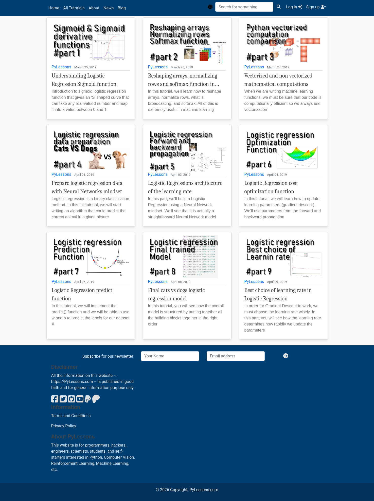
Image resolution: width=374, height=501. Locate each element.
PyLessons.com (203, 489)
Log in (294, 7)
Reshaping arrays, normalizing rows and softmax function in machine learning (182, 80)
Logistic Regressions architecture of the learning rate (185, 187)
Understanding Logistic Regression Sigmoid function (84, 79)
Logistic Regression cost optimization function (271, 187)
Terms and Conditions (71, 415)
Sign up (316, 7)
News (108, 8)
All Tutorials (74, 8)
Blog (122, 8)
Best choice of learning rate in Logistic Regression (278, 294)
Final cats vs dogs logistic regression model (176, 294)
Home (53, 8)
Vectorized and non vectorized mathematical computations (278, 79)
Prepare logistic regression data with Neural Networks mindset (87, 187)
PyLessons (62, 67)
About (93, 8)
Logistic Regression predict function (82, 294)
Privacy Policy (63, 425)
